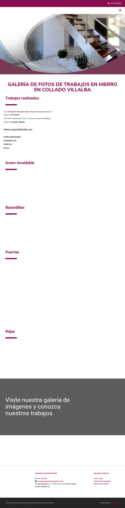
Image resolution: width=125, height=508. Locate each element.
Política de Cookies (101, 484)
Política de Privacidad (102, 481)
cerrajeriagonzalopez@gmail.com (50, 481)
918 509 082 (116, 3)
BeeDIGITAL (115, 503)
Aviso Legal (98, 478)
